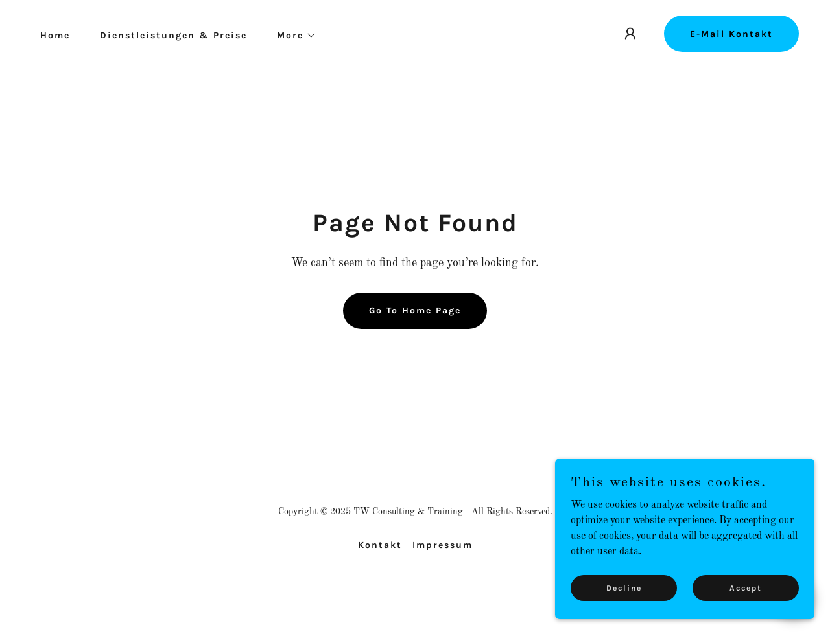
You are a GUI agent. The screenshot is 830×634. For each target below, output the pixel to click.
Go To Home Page (415, 310)
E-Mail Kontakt (731, 34)
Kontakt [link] (380, 544)
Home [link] (55, 35)
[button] (292, 35)
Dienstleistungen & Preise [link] (173, 35)
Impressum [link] (442, 544)
